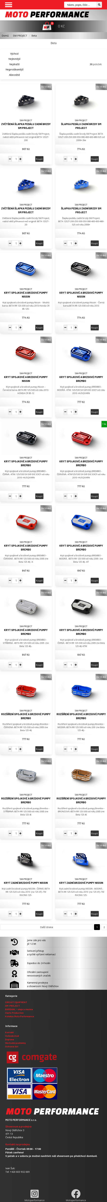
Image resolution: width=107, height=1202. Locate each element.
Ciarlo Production (14, 1012)
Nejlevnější (14, 58)
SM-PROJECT (20, 35)
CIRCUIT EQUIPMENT (16, 1002)
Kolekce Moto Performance (19, 1016)
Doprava (9, 1039)
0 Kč (61, 26)
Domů (5, 35)
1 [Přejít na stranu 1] (97, 927)
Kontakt (9, 1032)
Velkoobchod (12, 1035)
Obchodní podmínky (15, 1042)
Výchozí (14, 53)
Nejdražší (14, 64)
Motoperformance (34, 1195)
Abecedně (14, 74)
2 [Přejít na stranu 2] (104, 927)
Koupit (39, 159)
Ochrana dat (11, 1046)
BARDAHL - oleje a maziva (19, 1009)
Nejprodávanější (14, 69)
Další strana (46, 927)
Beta (34, 35)
